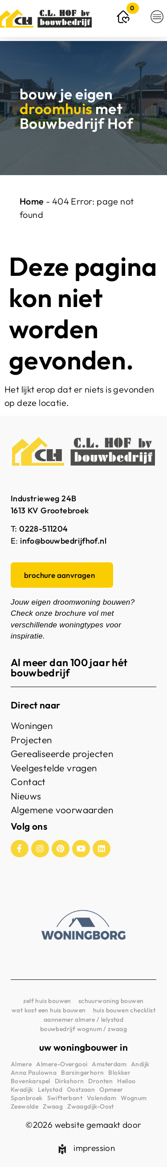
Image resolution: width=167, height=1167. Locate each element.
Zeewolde (24, 1106)
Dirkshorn (69, 1081)
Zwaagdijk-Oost (90, 1106)
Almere (21, 1064)
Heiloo (126, 1081)
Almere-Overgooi (61, 1064)
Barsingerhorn (82, 1073)
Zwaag (53, 1106)
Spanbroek (27, 1098)
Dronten (100, 1081)
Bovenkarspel (30, 1081)
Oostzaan (81, 1089)
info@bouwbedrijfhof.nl (63, 541)
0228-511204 (43, 529)
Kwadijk (22, 1089)
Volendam (101, 1098)
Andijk (140, 1064)
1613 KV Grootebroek (50, 510)
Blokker (119, 1073)
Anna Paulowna (34, 1073)
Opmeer (111, 1089)
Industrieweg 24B (43, 498)
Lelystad (50, 1089)
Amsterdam (109, 1064)
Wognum (134, 1098)
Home (32, 201)
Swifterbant (64, 1098)
